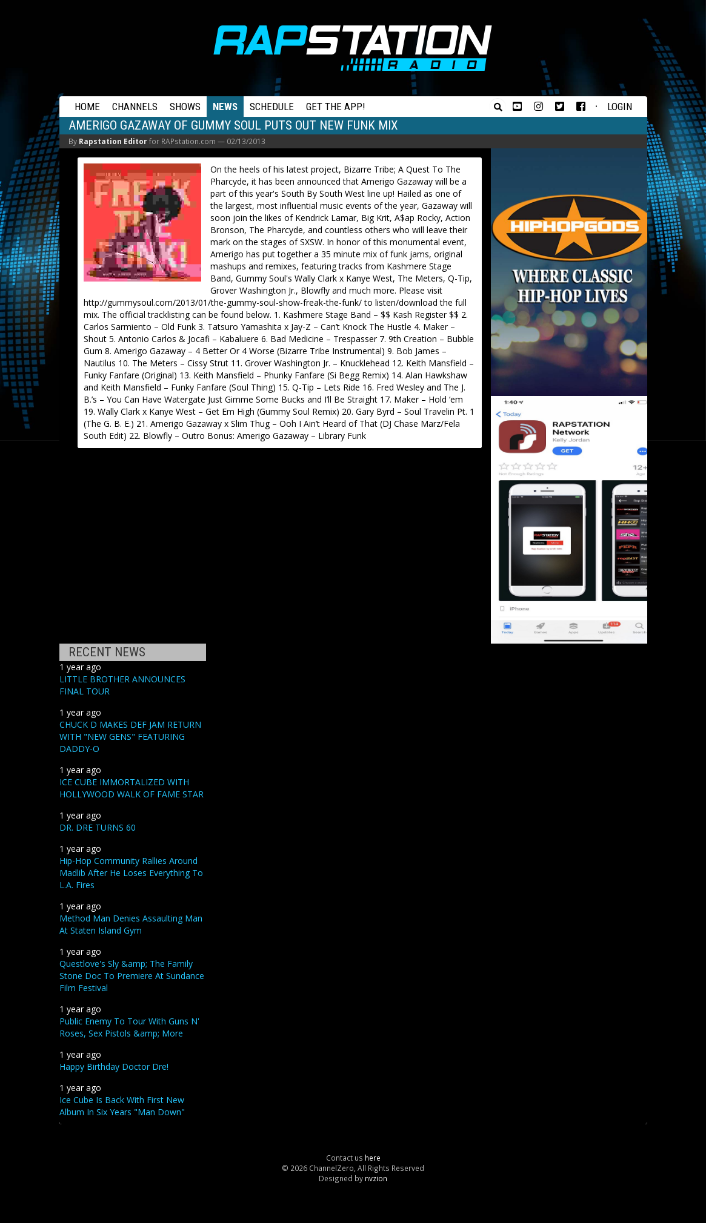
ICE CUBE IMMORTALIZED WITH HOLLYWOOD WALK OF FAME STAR (131, 788)
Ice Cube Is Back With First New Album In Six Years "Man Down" (122, 1106)
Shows (185, 107)
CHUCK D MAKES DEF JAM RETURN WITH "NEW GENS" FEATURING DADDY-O (130, 736)
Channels (135, 107)
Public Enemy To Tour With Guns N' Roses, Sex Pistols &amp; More (129, 1027)
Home (87, 107)
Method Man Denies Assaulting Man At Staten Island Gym (130, 924)
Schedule (272, 107)
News (225, 107)
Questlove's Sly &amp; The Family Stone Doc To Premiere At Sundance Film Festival (131, 976)
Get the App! (335, 107)
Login (619, 107)
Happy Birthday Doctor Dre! (113, 1066)
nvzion (376, 1178)
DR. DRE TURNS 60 (97, 827)
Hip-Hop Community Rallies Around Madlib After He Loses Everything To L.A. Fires (131, 873)
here (373, 1157)
